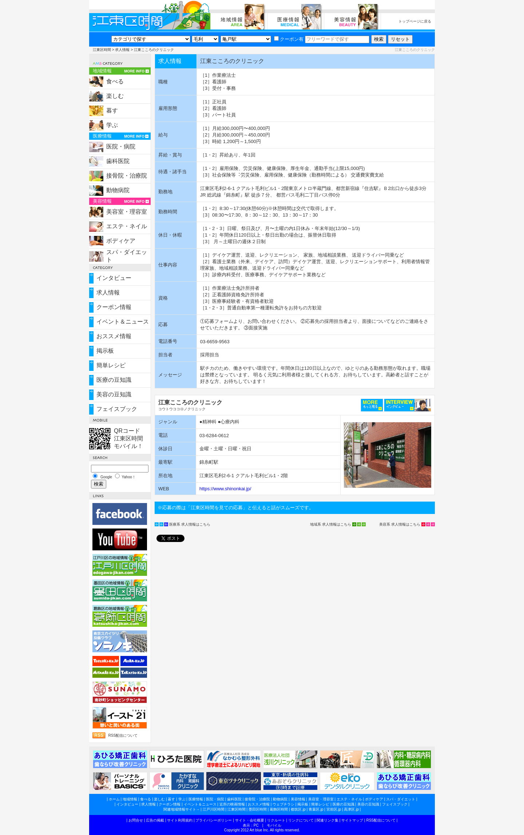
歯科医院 (118, 161)
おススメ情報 (113, 336)
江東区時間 (102, 50)
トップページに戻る (414, 21)
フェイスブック (116, 409)
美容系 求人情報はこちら (399, 524)
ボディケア (120, 241)
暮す (112, 110)
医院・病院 (120, 146)
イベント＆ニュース (122, 321)
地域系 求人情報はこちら (330, 524)
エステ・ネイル (126, 226)
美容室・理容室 (126, 212)
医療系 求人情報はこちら (189, 524)
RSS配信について (123, 735)
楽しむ (115, 96)
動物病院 (118, 190)
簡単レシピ (111, 365)
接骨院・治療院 (126, 176)
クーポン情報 (113, 307)
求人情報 (122, 50)
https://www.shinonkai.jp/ (225, 488)
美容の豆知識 (113, 394)
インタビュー (113, 278)
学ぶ (112, 125)
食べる (115, 81)
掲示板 (105, 351)
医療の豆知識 (113, 380)
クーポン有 (288, 39)
